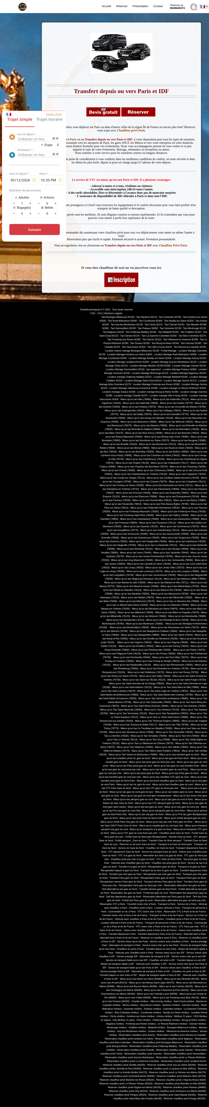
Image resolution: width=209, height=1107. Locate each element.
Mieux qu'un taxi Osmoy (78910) (172, 646)
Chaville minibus (139, 1001)
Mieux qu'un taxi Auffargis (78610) (163, 410)
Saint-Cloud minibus (183, 1001)
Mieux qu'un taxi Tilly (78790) (174, 724)
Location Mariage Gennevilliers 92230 (125, 369)
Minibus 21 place (183, 1016)
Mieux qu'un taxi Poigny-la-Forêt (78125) (120, 653)
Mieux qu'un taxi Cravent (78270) (150, 481)
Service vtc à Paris (186, 904)
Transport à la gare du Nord (192, 866)
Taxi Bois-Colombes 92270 (192, 335)
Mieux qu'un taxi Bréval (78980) (133, 448)
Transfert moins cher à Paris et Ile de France (124, 915)
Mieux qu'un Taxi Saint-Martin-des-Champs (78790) (166, 694)
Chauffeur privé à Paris (141, 908)
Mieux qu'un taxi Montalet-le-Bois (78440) (167, 620)
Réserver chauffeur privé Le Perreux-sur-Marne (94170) (177, 1072)
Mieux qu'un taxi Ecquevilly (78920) (170, 493)
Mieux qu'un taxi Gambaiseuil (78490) (139, 519)
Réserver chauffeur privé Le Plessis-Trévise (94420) (126, 1083)
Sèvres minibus (130, 1005)
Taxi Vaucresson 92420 (133, 347)
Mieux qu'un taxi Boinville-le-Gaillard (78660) (137, 429)
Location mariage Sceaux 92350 (118, 392)
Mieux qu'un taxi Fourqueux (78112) (157, 522)
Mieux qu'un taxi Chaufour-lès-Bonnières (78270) (143, 466)
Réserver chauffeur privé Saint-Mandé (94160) (172, 1095)
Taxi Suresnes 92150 (170, 328)
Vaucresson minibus (150, 1005)
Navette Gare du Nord (180, 837)
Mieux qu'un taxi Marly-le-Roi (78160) (162, 590)
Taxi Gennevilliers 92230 (123, 328)
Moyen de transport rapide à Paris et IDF (160, 975)
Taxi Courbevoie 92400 (150, 321)
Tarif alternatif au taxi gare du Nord (119, 889)
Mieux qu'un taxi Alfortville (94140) (181, 979)
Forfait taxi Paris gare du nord (137, 900)
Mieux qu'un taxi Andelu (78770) (176, 403)
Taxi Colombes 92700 (170, 317)
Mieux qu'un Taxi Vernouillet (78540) (174, 732)
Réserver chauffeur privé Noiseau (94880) (184, 1087)
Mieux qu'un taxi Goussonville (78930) (169, 534)
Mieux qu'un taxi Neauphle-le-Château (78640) (153, 631)
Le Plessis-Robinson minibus (173, 1023)
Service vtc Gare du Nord (131, 848)
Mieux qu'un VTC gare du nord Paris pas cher (134, 833)
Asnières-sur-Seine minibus (141, 1016)
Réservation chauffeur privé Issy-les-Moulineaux (129, 1057)
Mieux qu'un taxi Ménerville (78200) (174, 597)
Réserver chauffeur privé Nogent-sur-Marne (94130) (134, 1087)
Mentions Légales (113, 313)
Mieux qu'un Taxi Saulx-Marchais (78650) (121, 709)
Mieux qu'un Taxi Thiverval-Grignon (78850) (157, 721)
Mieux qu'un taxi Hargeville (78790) (118, 545)
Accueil (106, 6)
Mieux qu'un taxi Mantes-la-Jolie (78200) (125, 582)
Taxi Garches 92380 (191, 343)
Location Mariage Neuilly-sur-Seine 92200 (150, 358)
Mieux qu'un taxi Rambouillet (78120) (131, 665)
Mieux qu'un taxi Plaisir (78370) (189, 650)
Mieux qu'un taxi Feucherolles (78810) (151, 500)
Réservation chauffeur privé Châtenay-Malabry (153, 1046)
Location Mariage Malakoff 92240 (170, 377)
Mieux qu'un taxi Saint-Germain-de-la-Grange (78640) (136, 683)
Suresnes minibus (133, 1009)
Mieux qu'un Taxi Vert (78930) (184, 736)
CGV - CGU (96, 313)
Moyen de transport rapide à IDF (117, 964)
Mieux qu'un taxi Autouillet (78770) (171, 414)
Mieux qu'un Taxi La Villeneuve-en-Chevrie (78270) (147, 743)
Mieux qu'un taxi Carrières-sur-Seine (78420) (157, 455)
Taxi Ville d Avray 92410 (159, 347)
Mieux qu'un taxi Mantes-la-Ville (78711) (168, 582)
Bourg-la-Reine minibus (194, 1020)
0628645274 (177, 7)
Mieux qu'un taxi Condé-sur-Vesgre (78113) (122, 478)
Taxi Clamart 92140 (174, 324)
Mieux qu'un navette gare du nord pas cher (161, 825)
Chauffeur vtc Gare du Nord (160, 848)
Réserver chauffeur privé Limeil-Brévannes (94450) (128, 1076)
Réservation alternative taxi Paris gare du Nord (167, 896)
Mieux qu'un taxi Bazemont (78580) (138, 421)
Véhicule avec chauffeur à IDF (151, 964)
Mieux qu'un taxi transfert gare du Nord (179, 754)
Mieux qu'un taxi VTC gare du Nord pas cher (156, 788)
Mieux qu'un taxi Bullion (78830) (172, 451)
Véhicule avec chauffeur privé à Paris (134, 952)
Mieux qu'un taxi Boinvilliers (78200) (180, 429)
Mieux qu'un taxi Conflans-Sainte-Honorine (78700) (173, 478)
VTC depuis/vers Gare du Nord (124, 851)
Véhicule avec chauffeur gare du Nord (130, 863)
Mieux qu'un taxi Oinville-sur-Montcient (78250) (154, 638)
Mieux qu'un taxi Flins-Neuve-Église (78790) (166, 504)
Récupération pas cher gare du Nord (162, 874)
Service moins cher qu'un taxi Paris (160, 945)
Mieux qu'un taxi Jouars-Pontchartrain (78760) (149, 556)
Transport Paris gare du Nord (191, 878)
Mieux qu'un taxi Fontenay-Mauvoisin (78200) (135, 511)
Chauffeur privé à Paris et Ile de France (186, 919)
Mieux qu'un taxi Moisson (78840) (149, 616)
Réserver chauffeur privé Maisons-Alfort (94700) (181, 1076)
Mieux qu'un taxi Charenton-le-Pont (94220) (166, 990)
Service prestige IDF (127, 956)
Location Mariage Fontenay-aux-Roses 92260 (156, 384)
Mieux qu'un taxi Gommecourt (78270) (179, 526)
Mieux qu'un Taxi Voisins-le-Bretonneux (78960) (133, 754)
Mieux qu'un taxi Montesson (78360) (144, 623)
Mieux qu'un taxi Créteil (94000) (134, 997)
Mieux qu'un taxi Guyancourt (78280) (180, 537)
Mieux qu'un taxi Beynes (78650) (150, 425)
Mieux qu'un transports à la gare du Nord (150, 829)
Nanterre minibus (171, 1005)
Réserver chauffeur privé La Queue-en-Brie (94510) (169, 1068)
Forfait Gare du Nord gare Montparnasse (146, 837)
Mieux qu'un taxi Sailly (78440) (155, 676)
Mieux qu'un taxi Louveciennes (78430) (156, 575)
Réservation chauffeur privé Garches (143, 1053)
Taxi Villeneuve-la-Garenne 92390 (180, 339)
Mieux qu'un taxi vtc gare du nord (133, 784)
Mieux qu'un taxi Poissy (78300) (159, 653)
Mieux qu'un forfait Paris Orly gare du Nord (122, 822)
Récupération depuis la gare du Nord (120, 870)
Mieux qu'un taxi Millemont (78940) (135, 612)
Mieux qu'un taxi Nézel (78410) (177, 635)
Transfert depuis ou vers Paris (161, 949)
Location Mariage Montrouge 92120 (150, 373)
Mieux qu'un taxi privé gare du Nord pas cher (152, 762)
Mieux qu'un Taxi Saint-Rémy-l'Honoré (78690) (145, 706)
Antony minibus (164, 1016)
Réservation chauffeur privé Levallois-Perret (183, 1061)
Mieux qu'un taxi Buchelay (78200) (136, 451)
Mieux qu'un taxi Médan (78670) (137, 597)
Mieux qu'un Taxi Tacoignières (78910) (168, 713)
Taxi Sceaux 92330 (140, 343)
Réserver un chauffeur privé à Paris (159, 937)
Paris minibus (143, 1020)
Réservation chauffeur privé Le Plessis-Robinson (181, 1057)
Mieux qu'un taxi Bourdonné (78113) (157, 444)
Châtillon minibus (137, 1027)
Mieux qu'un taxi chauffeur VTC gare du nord (166, 777)
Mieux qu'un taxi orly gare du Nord (146, 814)
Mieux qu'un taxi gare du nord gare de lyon (131, 792)
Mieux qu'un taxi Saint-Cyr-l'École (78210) (143, 679)
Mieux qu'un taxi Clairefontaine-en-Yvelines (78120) (140, 474)
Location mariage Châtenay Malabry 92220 (129, 377)
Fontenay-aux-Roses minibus (141, 1023)
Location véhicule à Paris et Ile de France (122, 923)
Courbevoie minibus (151, 1012)
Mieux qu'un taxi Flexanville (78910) (123, 504)
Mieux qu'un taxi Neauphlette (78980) (140, 635)
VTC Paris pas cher (189, 926)
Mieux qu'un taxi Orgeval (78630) (171, 642)
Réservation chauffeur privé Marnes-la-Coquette (181, 1035)
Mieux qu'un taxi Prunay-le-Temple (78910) (158, 661)
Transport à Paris (166, 904)
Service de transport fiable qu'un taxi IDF (126, 960)
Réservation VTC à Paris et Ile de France (185, 911)
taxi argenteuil (153, 369)
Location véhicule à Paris (167, 908)
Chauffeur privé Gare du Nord (174, 833)
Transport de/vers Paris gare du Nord (163, 881)
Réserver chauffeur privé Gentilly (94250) (124, 1065)
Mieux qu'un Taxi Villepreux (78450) (135, 747)
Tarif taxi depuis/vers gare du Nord (123, 896)
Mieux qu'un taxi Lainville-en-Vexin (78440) (149, 564)
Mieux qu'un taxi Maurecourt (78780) (170, 593)
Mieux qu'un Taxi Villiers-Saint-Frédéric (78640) (156, 751)
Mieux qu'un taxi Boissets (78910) (182, 433)
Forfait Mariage (168, 350)
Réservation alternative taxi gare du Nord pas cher (180, 900)
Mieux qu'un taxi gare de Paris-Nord (170, 758)
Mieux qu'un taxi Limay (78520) (128, 567)
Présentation (140, 6)
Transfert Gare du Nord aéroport (165, 840)
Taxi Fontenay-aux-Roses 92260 (124, 339)
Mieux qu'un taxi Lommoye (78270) (144, 571)
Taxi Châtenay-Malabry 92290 (141, 332)
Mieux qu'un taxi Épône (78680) (189, 500)
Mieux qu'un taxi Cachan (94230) (176, 986)
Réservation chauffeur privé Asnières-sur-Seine (129, 1038)
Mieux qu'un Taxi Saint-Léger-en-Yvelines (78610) (162, 691)
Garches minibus (190, 1005)
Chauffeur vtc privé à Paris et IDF (189, 971)
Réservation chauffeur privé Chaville (135, 1050)
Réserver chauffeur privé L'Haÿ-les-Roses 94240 (181, 1080)
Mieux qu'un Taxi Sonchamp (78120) (128, 713)
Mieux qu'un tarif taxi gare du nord (145, 807)
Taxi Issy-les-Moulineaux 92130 (126, 324)
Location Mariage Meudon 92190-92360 (150, 365)
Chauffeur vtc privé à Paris (130, 949)
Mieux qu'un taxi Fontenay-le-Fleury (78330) (183, 511)
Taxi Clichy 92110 (154, 324)
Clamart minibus (197, 1023)
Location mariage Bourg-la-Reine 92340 (157, 392)
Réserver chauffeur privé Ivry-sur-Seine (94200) (171, 1065)
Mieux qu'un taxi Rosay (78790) (182, 672)
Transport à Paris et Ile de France (166, 915)
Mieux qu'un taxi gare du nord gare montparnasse (146, 795)
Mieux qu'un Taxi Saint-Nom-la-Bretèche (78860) (163, 698)
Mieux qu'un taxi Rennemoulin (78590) (173, 665)
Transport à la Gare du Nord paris (174, 844)
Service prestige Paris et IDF (115, 971)
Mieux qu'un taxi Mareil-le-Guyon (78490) (137, 586)
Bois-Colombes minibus (127, 1012)
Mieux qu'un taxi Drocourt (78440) (133, 493)
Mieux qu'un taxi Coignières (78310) (187, 474)
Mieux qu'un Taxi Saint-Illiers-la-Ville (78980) (176, 687)
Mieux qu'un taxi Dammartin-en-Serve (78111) (169, 485)
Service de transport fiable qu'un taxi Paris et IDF (133, 967)
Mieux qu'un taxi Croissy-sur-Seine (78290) (122, 485)
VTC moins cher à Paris (150, 911)
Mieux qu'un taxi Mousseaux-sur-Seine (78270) (175, 627)
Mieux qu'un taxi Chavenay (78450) (188, 466)
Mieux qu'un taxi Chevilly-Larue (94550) (157, 994)
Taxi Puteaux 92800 (148, 328)
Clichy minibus (117, 1016)
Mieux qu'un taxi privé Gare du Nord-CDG (140, 818)
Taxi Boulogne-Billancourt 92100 (117, 317)
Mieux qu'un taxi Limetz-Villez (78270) (164, 567)
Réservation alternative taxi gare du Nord (185, 885)
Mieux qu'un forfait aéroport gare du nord (185, 818)
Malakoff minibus (156, 1027)
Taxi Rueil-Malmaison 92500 (122, 321)
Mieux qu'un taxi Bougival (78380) (188, 440)
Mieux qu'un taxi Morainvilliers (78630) (129, 627)
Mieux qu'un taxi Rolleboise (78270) (145, 672)
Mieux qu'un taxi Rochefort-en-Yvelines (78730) (164, 668)
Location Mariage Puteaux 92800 (179, 369)
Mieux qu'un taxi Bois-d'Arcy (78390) (144, 433)
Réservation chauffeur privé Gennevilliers (185, 1053)
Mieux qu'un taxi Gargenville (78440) (148, 541)
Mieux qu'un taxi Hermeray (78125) (135, 549)
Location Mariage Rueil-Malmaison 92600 (175, 354)
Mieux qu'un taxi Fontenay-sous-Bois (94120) (176, 997)
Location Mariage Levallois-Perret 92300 (128, 362)
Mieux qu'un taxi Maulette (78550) (132, 593)
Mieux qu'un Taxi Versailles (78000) (149, 736)
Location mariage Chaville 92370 (131, 395)
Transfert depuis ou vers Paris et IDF (118, 975)
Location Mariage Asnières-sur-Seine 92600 (129, 354)
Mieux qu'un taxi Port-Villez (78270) (170, 657)
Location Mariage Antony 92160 (189, 358)
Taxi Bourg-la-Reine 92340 (165, 343)
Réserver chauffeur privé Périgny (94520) (125, 1095)
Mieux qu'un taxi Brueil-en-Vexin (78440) (172, 448)
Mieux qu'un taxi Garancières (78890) (180, 519)
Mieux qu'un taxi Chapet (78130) (132, 463)
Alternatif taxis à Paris (195, 934)
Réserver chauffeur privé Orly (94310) (128, 1091)
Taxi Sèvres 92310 (152, 339)
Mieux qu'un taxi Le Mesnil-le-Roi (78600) (178, 601)
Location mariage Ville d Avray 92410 (169, 395)
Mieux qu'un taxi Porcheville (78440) (131, 657)
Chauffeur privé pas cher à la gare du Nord (132, 859)
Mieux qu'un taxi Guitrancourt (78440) (140, 537)
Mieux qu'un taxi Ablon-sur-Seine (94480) (141, 979)
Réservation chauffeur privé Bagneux (174, 1038)
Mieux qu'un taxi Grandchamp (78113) (159, 530)
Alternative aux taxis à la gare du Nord (162, 855)
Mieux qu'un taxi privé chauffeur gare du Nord (160, 780)
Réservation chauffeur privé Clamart (174, 1050)
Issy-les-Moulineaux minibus (131, 1031)
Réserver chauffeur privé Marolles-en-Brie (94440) (180, 1083)
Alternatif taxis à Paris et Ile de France (119, 937)
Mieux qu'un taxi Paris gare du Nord (180, 773)
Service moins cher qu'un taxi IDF (188, 956)
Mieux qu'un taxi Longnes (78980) (181, 571)
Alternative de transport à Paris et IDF (150, 971)
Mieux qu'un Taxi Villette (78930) (171, 747)
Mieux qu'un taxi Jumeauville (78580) (174, 560)
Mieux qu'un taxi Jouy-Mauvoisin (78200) (132, 560)
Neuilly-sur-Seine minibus (176, 1012)
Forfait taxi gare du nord (155, 893)
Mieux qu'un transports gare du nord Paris (163, 810)
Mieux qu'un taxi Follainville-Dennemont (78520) (155, 507)
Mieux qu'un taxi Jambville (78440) (171, 552)
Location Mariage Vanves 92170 (180, 380)
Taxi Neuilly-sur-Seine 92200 (178, 321)
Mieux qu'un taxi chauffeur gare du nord (172, 784)
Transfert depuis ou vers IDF (191, 960)
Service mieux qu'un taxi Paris (132, 941)
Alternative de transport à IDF (154, 956)
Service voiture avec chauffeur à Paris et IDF (183, 967)
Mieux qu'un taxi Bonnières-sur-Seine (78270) (145, 440)
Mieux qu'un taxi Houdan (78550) (172, 549)
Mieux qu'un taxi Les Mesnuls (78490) (169, 605)
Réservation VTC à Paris (112, 904)
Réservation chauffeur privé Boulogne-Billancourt (158, 1042)
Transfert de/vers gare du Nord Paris (157, 889)
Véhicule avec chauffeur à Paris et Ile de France (139, 919)
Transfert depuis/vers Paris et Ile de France (160, 934)
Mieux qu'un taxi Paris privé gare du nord (131, 765)
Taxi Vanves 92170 (129, 335)
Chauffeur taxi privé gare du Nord (169, 863)
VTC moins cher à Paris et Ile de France (156, 926)
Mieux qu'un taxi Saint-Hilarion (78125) (132, 687)
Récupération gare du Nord (162, 866)
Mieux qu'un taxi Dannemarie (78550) (160, 489)
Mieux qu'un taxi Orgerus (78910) (134, 642)
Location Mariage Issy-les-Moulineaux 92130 (173, 362)
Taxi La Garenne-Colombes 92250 (159, 335)
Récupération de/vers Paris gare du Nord (121, 881)
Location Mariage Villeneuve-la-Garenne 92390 (133, 388)
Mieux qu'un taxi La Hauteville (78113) (158, 545)
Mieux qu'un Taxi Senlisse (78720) (161, 709)
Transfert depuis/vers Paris (122, 934)
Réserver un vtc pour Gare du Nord (138, 844)
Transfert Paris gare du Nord (124, 878)
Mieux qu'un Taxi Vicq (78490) (154, 739)
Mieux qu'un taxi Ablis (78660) (135, 399)
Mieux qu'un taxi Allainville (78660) (140, 403)
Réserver (121, 6)
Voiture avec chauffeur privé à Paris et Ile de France (150, 930)
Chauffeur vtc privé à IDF (162, 960)
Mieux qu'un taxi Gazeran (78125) (140, 526)
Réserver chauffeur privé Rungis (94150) (184, 1098)
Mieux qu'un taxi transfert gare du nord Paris (166, 769)
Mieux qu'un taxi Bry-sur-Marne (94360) (137, 986)
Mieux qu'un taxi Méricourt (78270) (137, 601)
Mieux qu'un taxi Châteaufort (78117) (170, 463)
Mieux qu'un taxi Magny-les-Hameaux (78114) (138, 579)
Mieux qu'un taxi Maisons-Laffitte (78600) (185, 579)
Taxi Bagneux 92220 (113, 332)
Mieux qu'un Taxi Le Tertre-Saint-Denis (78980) (164, 717)
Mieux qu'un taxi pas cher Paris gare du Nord (169, 822)
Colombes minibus (172, 1009)
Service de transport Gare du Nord (159, 851)
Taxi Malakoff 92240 (168, 332)
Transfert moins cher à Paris (141, 904)
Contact (158, 6)
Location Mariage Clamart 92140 (189, 365)
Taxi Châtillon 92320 (190, 332)
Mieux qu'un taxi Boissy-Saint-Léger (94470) (151, 982)
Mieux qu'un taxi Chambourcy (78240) (145, 459)
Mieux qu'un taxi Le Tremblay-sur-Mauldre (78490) (146, 728)
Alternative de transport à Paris (125, 945)
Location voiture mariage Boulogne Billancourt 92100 (132, 350)
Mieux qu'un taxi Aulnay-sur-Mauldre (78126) (150, 418)
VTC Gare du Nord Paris (168, 859)
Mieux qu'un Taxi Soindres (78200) (188, 706)
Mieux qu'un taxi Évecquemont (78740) (179, 496)
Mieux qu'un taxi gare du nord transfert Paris (176, 765)
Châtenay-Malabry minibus (166, 1020)
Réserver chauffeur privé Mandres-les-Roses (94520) (127, 1080)
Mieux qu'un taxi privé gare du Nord (142, 773)
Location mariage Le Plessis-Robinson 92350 (182, 388)
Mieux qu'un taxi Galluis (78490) (172, 515)
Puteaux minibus (152, 1009)
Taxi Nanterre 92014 (146, 317)
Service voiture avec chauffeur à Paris (169, 941)
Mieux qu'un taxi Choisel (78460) (118, 470)
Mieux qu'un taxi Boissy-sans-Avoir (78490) (166, 436)
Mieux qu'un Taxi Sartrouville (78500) (152, 702)
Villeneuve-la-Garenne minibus (182, 1031)
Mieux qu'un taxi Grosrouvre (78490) (129, 534)
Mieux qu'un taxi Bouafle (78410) (120, 444)
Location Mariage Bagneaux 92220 (188, 373)
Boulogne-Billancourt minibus (182, 1027)
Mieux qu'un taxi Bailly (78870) (136, 414)
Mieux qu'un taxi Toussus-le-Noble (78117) (135, 724)
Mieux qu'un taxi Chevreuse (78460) (155, 470)
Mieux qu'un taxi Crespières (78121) (187, 481)
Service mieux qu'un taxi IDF (170, 952)
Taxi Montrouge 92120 (194, 328)
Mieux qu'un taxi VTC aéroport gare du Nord (157, 803)
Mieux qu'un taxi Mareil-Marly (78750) (180, 586)
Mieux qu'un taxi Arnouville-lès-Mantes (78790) (182, 407)
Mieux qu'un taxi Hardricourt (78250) (187, 541)
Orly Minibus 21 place (124, 1020)
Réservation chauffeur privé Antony (137, 1035)
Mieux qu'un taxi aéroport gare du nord (133, 799)
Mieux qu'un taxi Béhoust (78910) (176, 421)
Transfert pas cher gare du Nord (125, 874)
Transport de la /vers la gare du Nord (159, 870)
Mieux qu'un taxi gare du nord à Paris (174, 799)
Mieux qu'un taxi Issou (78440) (135, 552)
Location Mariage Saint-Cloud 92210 (143, 380)
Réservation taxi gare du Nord (126, 893)
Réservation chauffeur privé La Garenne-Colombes (133, 1061)
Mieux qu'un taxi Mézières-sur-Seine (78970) (155, 608)
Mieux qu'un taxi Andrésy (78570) (139, 407)
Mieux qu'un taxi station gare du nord (174, 792)
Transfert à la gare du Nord (132, 866)
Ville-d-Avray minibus (161, 1001)
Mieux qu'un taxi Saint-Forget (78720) (186, 679)
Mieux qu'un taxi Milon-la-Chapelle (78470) (177, 612)
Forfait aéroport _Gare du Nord (131, 840)
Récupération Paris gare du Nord (157, 878)
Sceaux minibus (156, 1031)
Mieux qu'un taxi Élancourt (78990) (139, 496)
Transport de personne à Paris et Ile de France (169, 923)
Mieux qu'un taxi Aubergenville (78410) (124, 410)
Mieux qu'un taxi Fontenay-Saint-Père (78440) (130, 515)
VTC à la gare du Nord (129, 855)
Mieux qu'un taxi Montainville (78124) (125, 620)
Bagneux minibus (115, 1023)
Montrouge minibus (117, 1027)
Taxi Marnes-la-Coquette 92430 (190, 347)
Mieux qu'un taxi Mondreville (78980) (187, 616)
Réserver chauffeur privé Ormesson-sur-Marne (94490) (178, 1091)
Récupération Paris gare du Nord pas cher (140, 885)
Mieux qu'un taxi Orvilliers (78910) (136, 646)
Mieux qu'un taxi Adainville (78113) (171, 399)
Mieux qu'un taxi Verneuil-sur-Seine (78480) (131, 732)
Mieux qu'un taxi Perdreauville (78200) (150, 650)
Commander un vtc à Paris (122, 911)
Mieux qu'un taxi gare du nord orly (181, 807)
